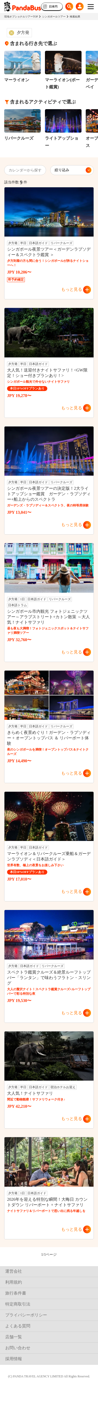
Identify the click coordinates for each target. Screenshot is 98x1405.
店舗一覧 (13, 1337)
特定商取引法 (17, 1304)
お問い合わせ (17, 1348)
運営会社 (13, 1271)
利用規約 (13, 1282)
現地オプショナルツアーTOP (21, 16)
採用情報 (13, 1359)
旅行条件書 (15, 1293)
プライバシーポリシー (26, 1315)
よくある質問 (17, 1326)
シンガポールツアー (54, 16)
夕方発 (23, 32)
